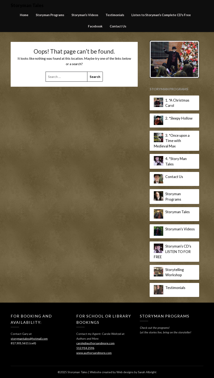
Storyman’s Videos (84, 15)
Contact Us (118, 26)
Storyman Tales (27, 5)
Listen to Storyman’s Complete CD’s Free (161, 15)
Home (24, 15)
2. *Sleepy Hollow (178, 118)
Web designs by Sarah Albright (136, 372)
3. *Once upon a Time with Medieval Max (172, 140)
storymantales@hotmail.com (29, 338)
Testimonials (115, 15)
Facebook (95, 26)
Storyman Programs (50, 15)
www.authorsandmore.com (94, 353)
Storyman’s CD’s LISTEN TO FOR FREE (172, 251)
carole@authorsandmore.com (95, 343)
